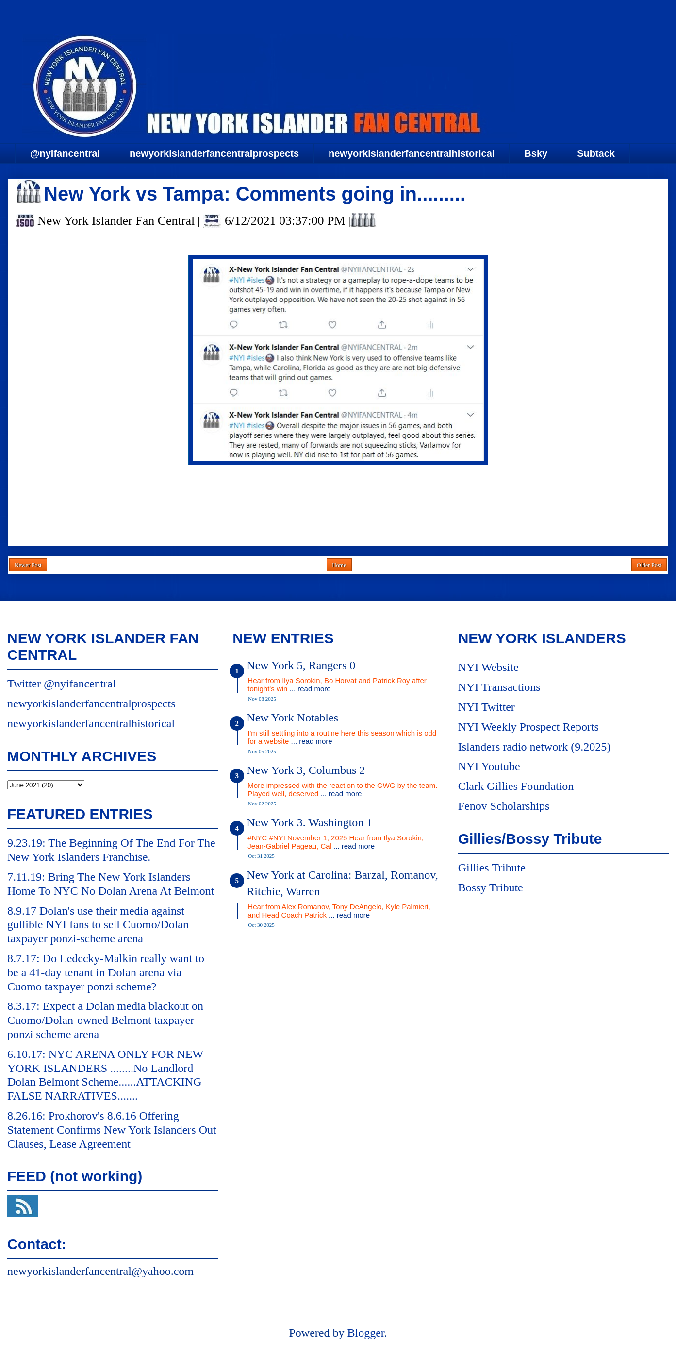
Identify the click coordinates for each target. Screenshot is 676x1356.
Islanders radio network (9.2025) (534, 746)
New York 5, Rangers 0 (301, 665)
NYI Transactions (499, 687)
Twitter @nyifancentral (61, 683)
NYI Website (488, 667)
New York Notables (292, 717)
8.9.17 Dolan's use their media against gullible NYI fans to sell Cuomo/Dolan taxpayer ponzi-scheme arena (98, 924)
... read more (310, 689)
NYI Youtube (489, 766)
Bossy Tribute (490, 887)
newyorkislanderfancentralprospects (214, 153)
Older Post (649, 565)
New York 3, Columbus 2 (306, 770)
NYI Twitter (486, 707)
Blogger (365, 1332)
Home (339, 565)
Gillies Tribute (492, 867)
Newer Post (28, 565)
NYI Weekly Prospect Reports (528, 726)
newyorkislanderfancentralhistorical (412, 153)
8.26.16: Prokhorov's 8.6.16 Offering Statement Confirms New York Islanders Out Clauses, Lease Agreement (111, 1129)
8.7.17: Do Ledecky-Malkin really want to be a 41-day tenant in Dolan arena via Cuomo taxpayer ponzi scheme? (105, 972)
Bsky (535, 153)
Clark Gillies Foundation (516, 786)
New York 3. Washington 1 (309, 822)
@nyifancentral (65, 153)
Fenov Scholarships (504, 806)
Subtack (596, 153)
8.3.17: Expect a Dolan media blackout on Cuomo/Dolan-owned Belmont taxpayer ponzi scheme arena (105, 1020)
